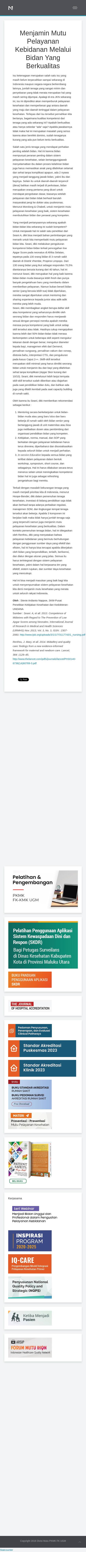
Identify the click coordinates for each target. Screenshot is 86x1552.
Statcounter (6, 1549)
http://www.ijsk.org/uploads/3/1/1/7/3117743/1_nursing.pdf (52, 634)
